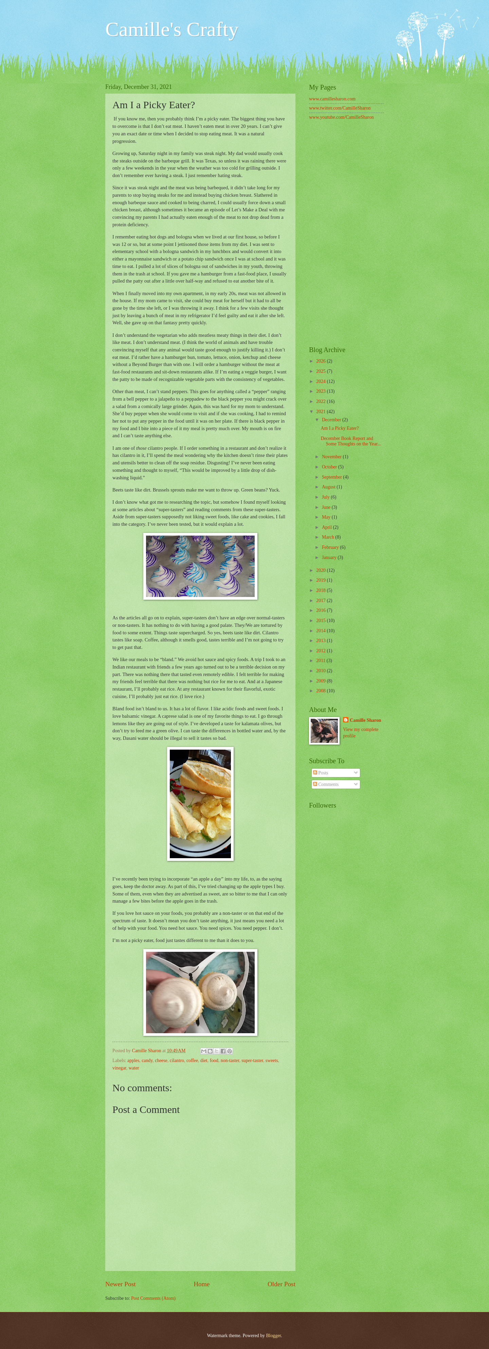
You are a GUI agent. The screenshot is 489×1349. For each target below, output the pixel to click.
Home (202, 1284)
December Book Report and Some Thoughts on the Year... (351, 441)
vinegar (119, 1068)
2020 (321, 570)
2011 (321, 660)
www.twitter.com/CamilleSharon (340, 108)
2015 (321, 620)
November (332, 456)
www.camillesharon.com (332, 98)
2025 (321, 371)
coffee (192, 1060)
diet (203, 1060)
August (329, 486)
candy (147, 1060)
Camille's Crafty (171, 29)
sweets (272, 1060)
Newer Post (120, 1284)
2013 (321, 640)
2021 (321, 411)
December (332, 419)
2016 (321, 610)
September (332, 477)
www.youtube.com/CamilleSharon (341, 117)
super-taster (252, 1060)
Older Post (281, 1284)
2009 (321, 680)
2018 (321, 590)
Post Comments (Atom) (153, 1298)
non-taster (230, 1060)
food (214, 1060)
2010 (321, 670)
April (327, 527)
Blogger (273, 1335)
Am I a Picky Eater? (340, 428)
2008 (321, 690)
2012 (321, 650)
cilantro (177, 1060)
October (330, 466)
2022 (321, 401)
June (327, 507)
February (331, 547)
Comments (326, 784)
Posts (320, 772)
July (326, 497)
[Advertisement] (346, 234)
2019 (321, 580)
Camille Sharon (365, 720)
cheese (161, 1060)
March (328, 537)
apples (133, 1060)
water (134, 1068)
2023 (321, 391)
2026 (321, 361)
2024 (321, 381)
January (330, 557)
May (327, 517)
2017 (321, 600)
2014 (321, 630)
